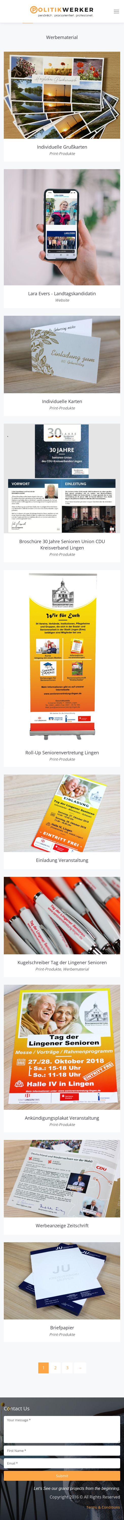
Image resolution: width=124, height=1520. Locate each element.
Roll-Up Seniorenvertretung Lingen (62, 752)
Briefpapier (62, 1328)
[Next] (80, 1368)
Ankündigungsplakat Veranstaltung (62, 1118)
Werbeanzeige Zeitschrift (62, 1225)
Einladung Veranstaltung (62, 860)
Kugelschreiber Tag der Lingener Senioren (62, 962)
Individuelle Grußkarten (62, 147)
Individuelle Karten (62, 401)
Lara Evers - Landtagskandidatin (62, 293)
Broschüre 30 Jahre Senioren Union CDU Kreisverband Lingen (62, 544)
